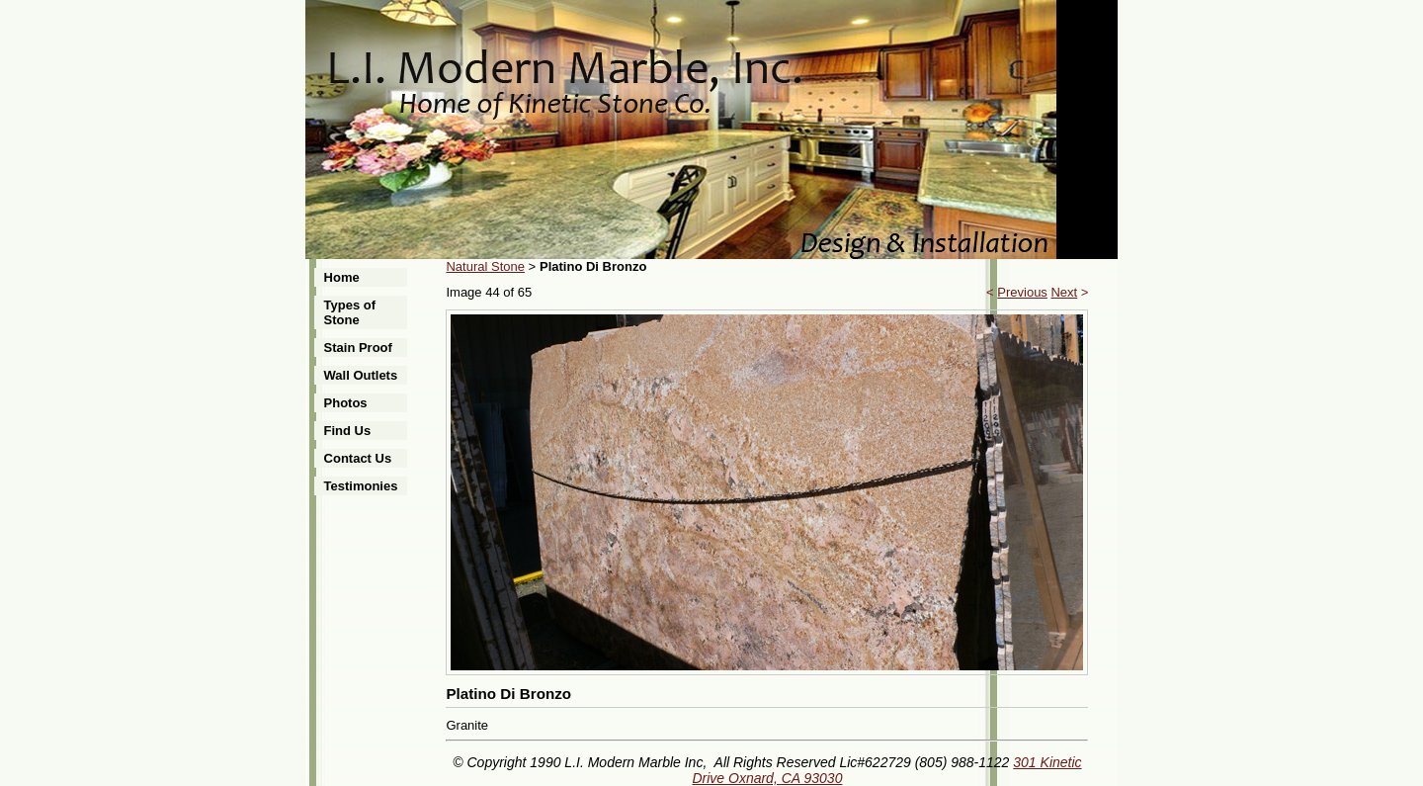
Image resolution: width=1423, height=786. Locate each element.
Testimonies (361, 486)
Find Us (348, 430)
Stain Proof (358, 347)
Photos (346, 402)
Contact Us (358, 458)
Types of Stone (350, 312)
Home (342, 277)
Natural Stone (485, 266)
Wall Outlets (361, 375)
